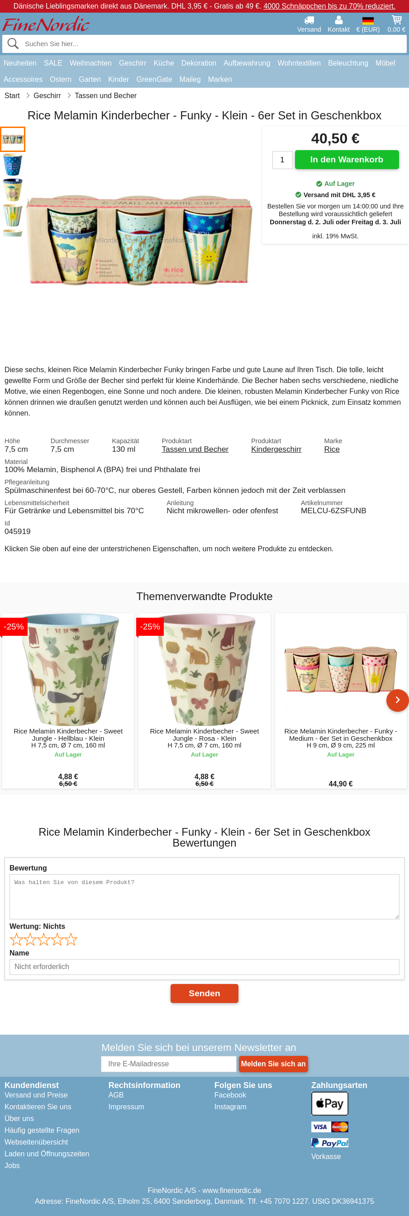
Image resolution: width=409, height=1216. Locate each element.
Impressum (126, 1107)
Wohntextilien (299, 63)
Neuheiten (20, 63)
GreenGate (154, 79)
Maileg (190, 79)
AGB (116, 1095)
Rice (332, 449)
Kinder (118, 79)
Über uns (19, 1118)
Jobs (12, 1165)
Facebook (230, 1095)
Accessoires (23, 79)
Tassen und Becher (195, 449)
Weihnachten (91, 63)
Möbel (385, 63)
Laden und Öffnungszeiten (47, 1154)
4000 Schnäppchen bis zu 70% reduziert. (329, 6)
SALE (53, 63)
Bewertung (28, 868)
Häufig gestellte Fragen (42, 1130)
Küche (163, 63)
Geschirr (132, 63)
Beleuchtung (348, 63)
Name (19, 953)
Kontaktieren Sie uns (38, 1107)
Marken (220, 79)
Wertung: (37, 926)
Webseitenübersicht (36, 1142)
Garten (90, 79)
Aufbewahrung (247, 63)
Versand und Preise (36, 1095)
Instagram (230, 1107)
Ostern (60, 79)
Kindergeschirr (276, 449)
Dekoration (198, 63)
